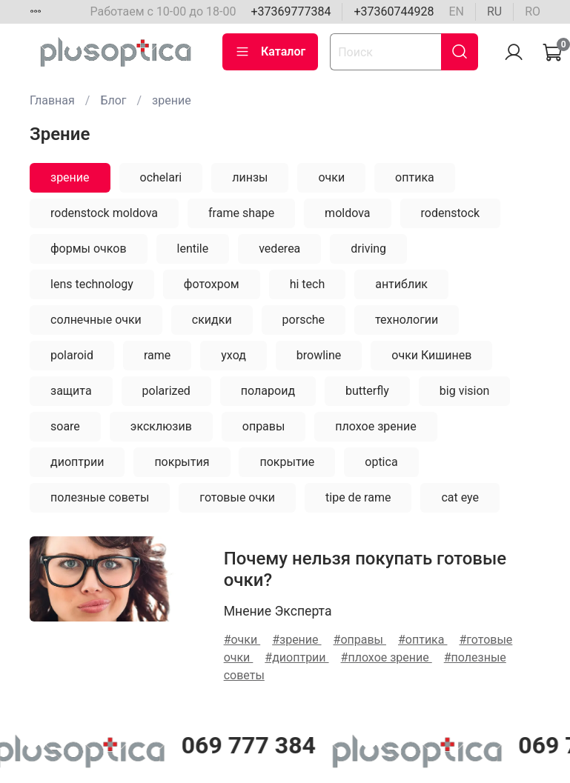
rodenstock (450, 213)
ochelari (161, 177)
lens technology (91, 284)
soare (65, 426)
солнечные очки (96, 320)
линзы (250, 177)
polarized (166, 391)
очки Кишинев (431, 355)
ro (532, 11)
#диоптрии (296, 657)
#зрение (296, 640)
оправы (263, 426)
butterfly (367, 391)
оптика (414, 177)
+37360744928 (394, 11)
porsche (303, 320)
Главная (52, 100)
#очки (242, 640)
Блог (113, 100)
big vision (465, 391)
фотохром (211, 284)
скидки (212, 320)
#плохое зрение (386, 657)
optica (381, 462)
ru (494, 11)
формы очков (88, 248)
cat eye (460, 497)
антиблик (401, 284)
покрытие (286, 462)
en (456, 11)
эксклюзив (161, 426)
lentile (193, 248)
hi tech (307, 284)
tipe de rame (358, 497)
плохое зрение (375, 426)
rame (157, 355)
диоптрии (77, 462)
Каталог (270, 51)
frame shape (241, 213)
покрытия (181, 462)
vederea (279, 248)
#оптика (422, 640)
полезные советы (99, 497)
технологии (406, 320)
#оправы (360, 640)
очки (331, 177)
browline (319, 355)
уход (233, 355)
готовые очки (237, 497)
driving (368, 248)
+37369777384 (291, 11)
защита (71, 391)
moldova (347, 213)
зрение (70, 177)
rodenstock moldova (104, 213)
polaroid (71, 355)
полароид (268, 391)
